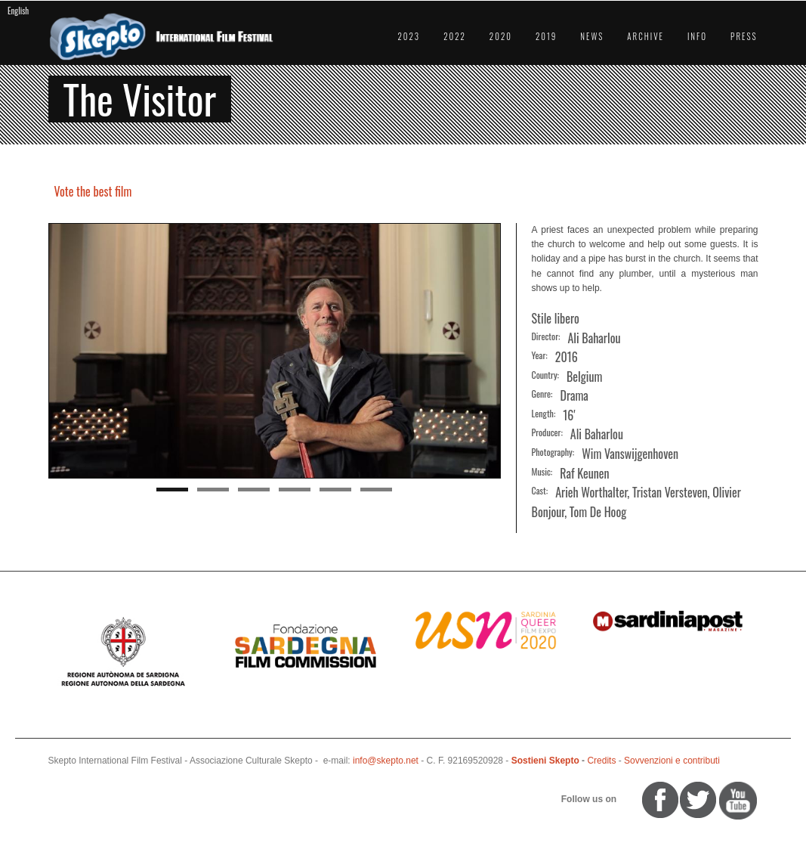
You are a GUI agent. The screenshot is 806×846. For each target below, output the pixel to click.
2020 (500, 36)
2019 (546, 36)
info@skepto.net (385, 760)
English (18, 11)
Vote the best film (93, 191)
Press (743, 36)
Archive (645, 36)
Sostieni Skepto (545, 760)
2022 (454, 36)
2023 (408, 36)
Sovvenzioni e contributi (672, 760)
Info (697, 36)
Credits (601, 760)
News (592, 36)
